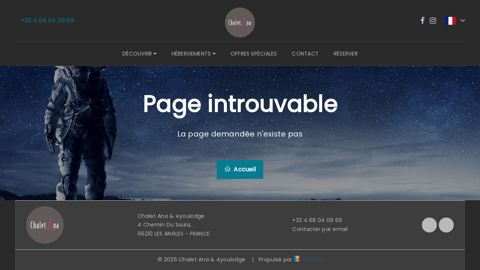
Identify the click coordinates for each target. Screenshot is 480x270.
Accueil (240, 169)
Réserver (346, 53)
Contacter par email (316, 229)
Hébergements (194, 53)
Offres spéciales (254, 53)
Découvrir (139, 53)
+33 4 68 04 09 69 (313, 220)
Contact (305, 53)
